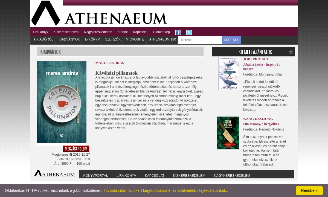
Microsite (135, 39)
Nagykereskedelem (98, 32)
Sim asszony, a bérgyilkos (261, 124)
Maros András (109, 63)
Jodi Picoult (255, 59)
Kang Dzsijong (258, 119)
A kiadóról (44, 39)
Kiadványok (69, 39)
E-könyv (92, 39)
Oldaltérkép (161, 32)
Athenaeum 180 (162, 39)
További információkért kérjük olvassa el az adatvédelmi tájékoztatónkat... (166, 190)
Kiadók (123, 32)
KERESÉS (231, 40)
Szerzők (113, 39)
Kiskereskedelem (66, 32)
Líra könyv (40, 32)
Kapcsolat (140, 32)
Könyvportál (95, 176)
